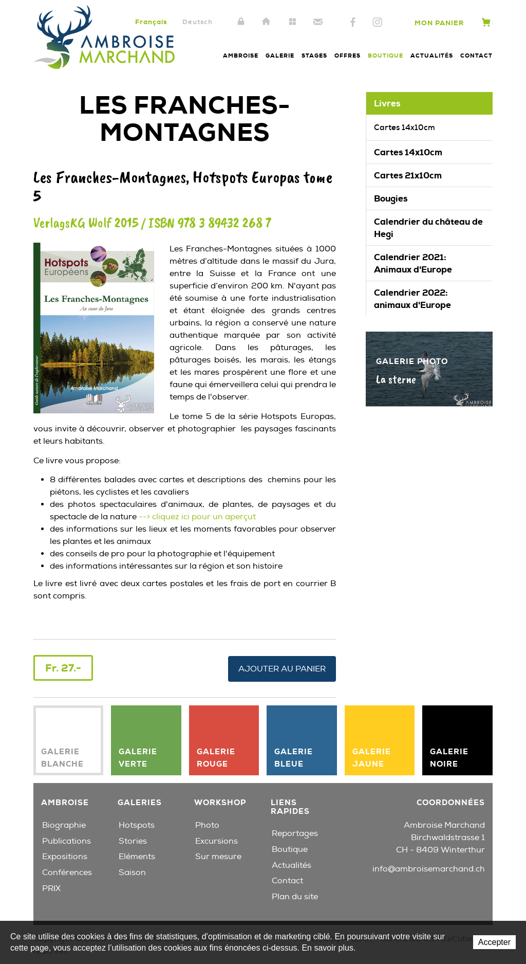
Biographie (64, 824)
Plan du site (292, 22)
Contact (318, 22)
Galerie (280, 55)
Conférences (67, 871)
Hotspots (137, 824)
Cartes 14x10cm (404, 127)
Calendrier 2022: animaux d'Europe (412, 299)
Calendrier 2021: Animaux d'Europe (413, 263)
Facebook (353, 22)
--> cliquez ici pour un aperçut (196, 517)
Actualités (431, 55)
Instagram (377, 22)
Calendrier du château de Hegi (428, 228)
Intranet (241, 22)
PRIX (51, 887)
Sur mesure (218, 855)
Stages (314, 55)
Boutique (385, 55)
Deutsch (197, 21)
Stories (133, 840)
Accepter (494, 942)
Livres (387, 103)
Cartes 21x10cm (408, 175)
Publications (66, 840)
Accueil (266, 22)
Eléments (137, 855)
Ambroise (240, 55)
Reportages (295, 832)
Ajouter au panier (282, 668)
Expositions (64, 855)
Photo (207, 824)
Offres (347, 55)
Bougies (390, 198)
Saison (132, 871)
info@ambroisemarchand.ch (428, 868)
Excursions (216, 840)
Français (151, 21)
